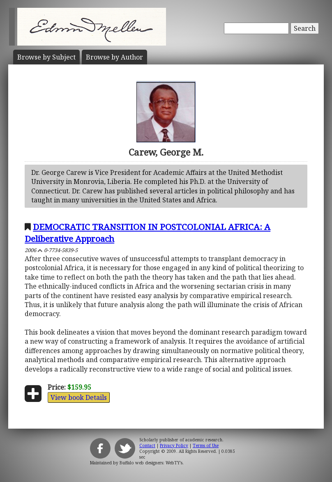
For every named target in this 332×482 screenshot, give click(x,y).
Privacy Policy (174, 445)
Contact (147, 445)
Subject (46, 57)
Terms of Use (206, 445)
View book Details (79, 397)
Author (114, 57)
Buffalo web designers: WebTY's (151, 463)
